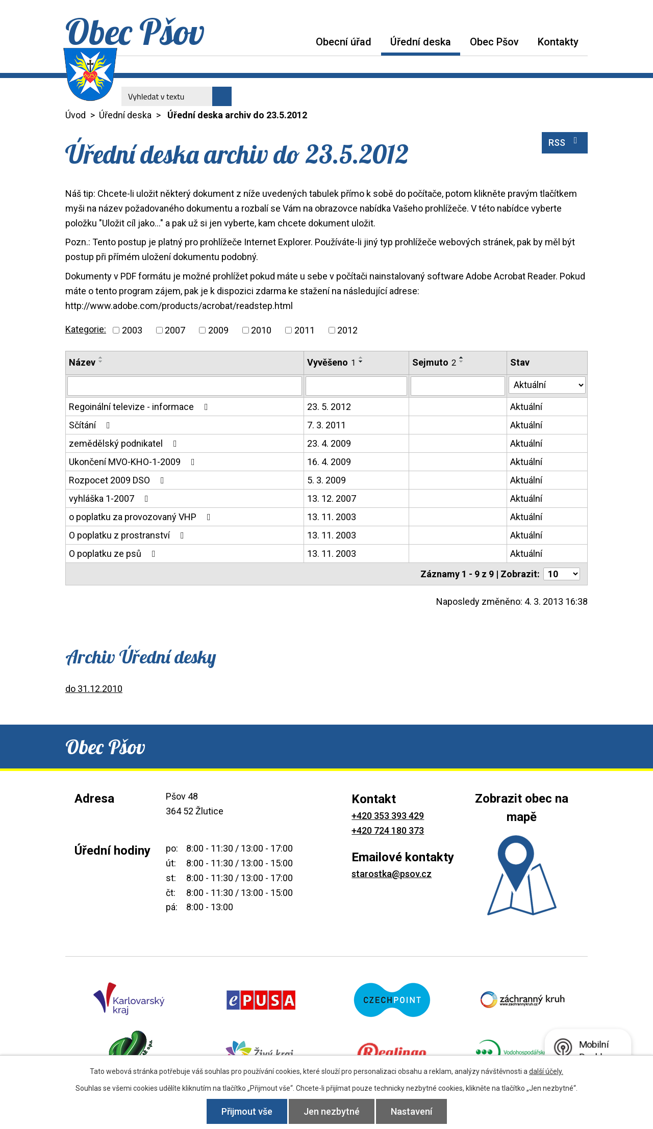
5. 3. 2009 (326, 480)
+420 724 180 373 (387, 830)
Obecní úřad (343, 42)
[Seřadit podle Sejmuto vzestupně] (461, 357)
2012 (347, 330)
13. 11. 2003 (331, 516)
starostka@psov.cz (391, 873)
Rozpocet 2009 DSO (118, 480)
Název (82, 362)
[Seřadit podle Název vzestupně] (101, 357)
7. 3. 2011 (326, 425)
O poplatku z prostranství (128, 535)
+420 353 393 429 (387, 815)
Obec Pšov (494, 42)
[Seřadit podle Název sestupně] (101, 362)
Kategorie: (85, 329)
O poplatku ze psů (114, 553)
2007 (175, 330)
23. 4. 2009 (329, 443)
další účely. (546, 1071)
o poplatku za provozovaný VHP (142, 516)
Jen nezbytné (332, 1111)
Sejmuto (434, 362)
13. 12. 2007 (331, 498)
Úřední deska (420, 42)
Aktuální (526, 406)
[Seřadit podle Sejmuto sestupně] (461, 362)
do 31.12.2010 (93, 688)
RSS (565, 142)
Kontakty (558, 42)
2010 (261, 330)
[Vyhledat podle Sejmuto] (458, 386)
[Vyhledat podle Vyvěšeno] (356, 386)
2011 (304, 330)
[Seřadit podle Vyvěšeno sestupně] (361, 362)
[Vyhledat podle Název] (184, 386)
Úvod (297, 42)
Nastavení (411, 1111)
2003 (132, 330)
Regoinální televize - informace (140, 406)
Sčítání (91, 425)
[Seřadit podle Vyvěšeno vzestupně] (361, 357)
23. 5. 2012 (329, 406)
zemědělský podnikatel (125, 443)
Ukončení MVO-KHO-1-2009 (134, 461)
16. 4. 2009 (329, 461)
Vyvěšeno (331, 362)
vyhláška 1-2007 (111, 498)
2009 (218, 330)
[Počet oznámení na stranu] (561, 574)
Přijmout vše (246, 1111)
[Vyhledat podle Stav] (547, 385)
